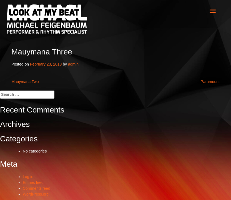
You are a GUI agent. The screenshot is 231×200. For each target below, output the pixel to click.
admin (73, 64)
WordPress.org (36, 194)
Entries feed (33, 182)
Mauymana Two (25, 81)
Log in (28, 176)
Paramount (210, 81)
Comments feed (36, 188)
